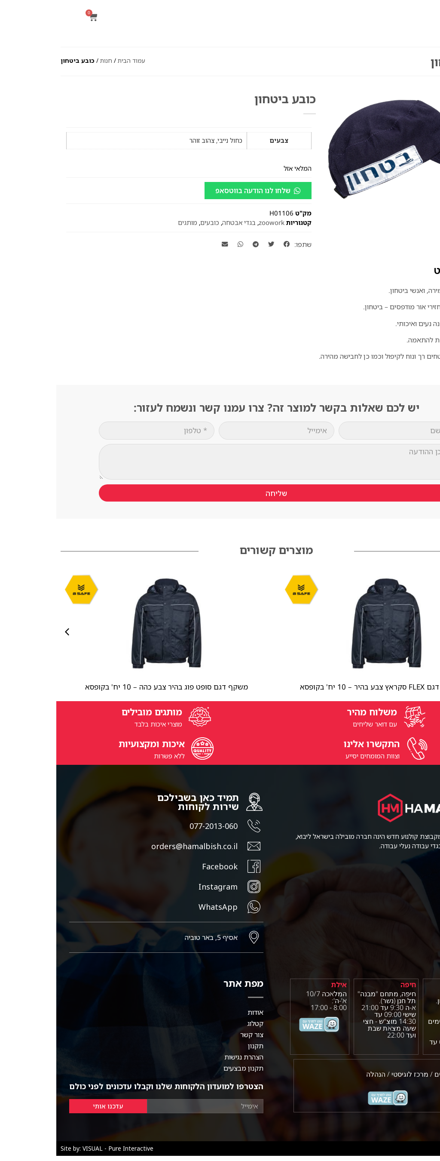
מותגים (131, 222)
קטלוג (199, 1028)
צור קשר (195, 1039)
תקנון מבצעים (187, 1073)
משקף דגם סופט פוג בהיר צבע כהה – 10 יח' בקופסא (110, 687)
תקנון (199, 1051)
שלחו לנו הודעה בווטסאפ (196, 190)
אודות (199, 1017)
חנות (50, 60)
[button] (429, 76)
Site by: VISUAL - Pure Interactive (50, 1153)
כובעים (153, 222)
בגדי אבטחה (182, 222)
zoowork (215, 222)
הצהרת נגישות (187, 1062)
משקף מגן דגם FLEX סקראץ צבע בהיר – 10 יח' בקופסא (330, 687)
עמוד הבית (75, 60)
